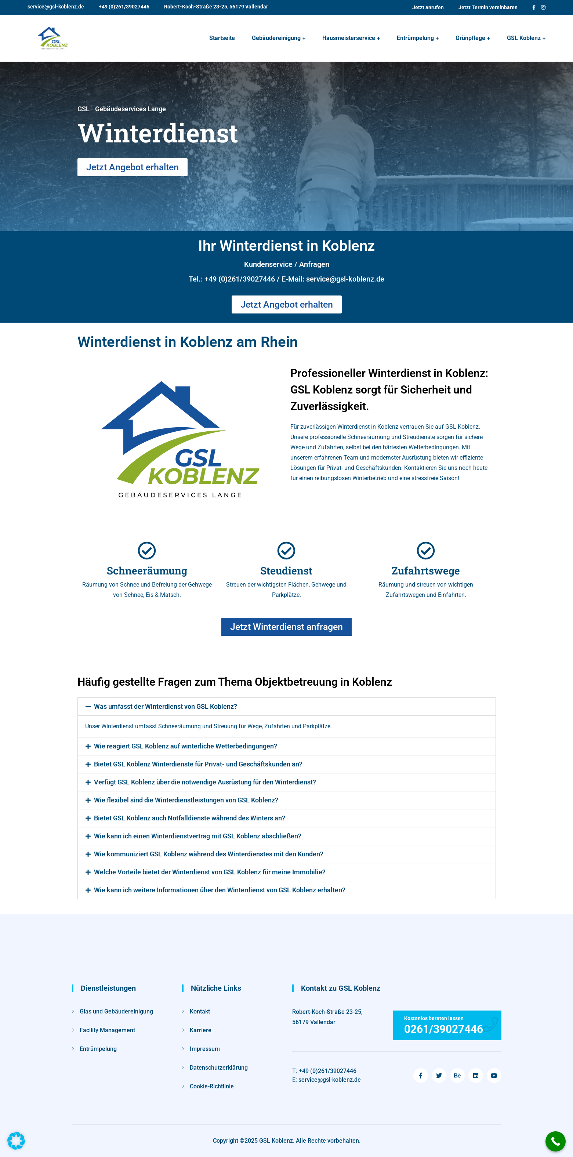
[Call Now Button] (555, 1141)
